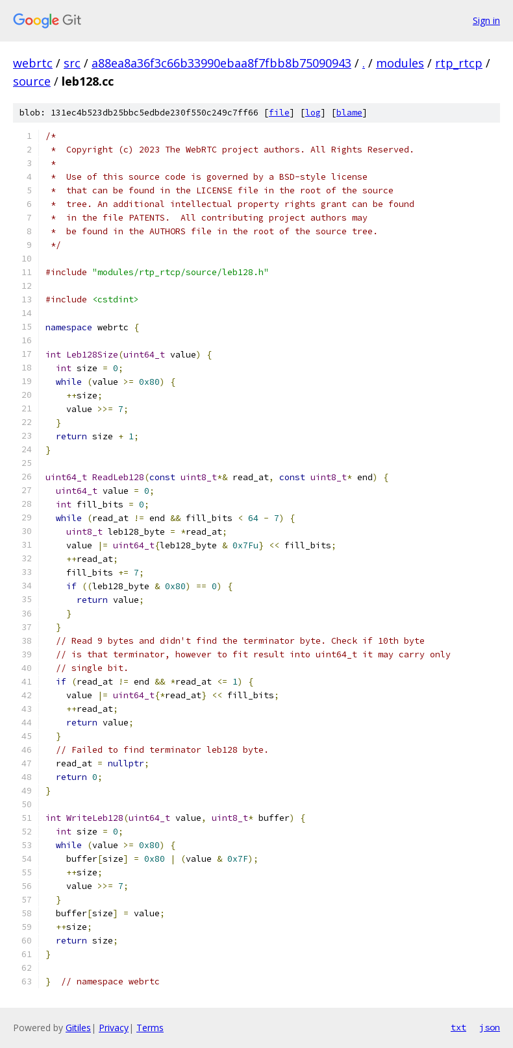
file (279, 112)
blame (349, 112)
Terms (150, 1027)
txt (458, 1027)
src (72, 63)
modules (400, 63)
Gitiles (78, 1027)
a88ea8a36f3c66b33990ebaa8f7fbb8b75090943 (221, 63)
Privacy (114, 1027)
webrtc (33, 63)
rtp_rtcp (458, 63)
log (313, 112)
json (489, 1027)
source (32, 81)
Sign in (486, 20)
